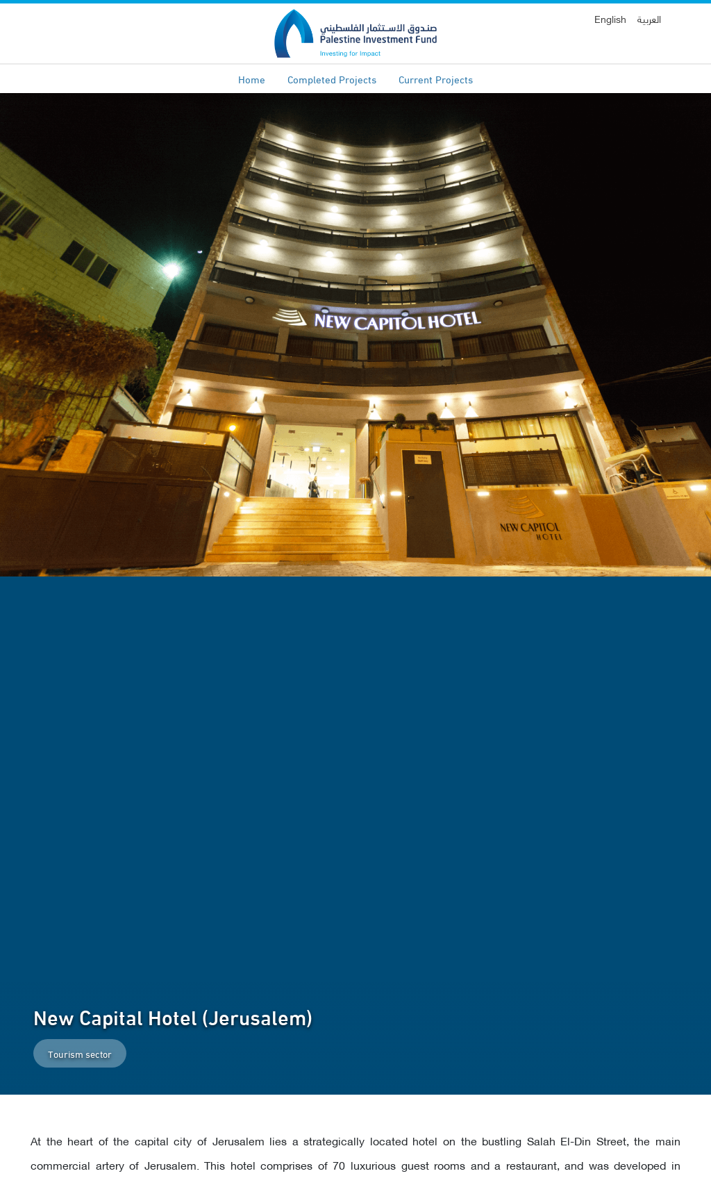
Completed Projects (331, 78)
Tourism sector (80, 1053)
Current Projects (436, 78)
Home (251, 78)
